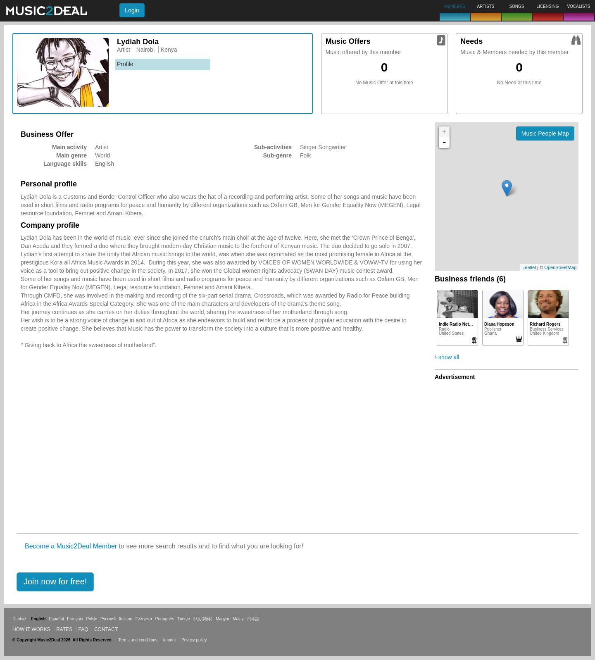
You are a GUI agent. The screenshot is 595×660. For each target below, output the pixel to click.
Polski (91, 619)
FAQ (83, 629)
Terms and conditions (137, 640)
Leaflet (529, 267)
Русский (108, 619)
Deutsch (20, 619)
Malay (238, 619)
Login (132, 10)
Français (75, 619)
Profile (125, 64)
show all (447, 357)
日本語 (253, 619)
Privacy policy (194, 640)
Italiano (125, 619)
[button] (55, 581)
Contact (106, 629)
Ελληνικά (144, 619)
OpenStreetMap (560, 267)
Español (56, 619)
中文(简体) (202, 619)
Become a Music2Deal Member (71, 546)
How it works (31, 629)
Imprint (169, 640)
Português (164, 619)
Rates (64, 629)
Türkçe (183, 619)
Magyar (222, 619)
